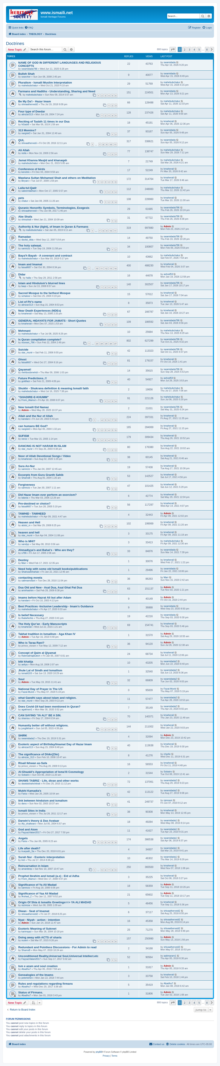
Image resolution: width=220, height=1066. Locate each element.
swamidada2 (170, 661)
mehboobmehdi (29, 372)
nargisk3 (26, 133)
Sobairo (25, 774)
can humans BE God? (33, 426)
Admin (167, 226)
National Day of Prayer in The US (40, 689)
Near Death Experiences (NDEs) (39, 310)
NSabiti (25, 124)
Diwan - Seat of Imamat (33, 911)
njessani (168, 800)
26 (111, 343)
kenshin (25, 172)
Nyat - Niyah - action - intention (39, 919)
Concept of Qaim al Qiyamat (37, 652)
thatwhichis (27, 618)
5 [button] (199, 49)
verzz (24, 438)
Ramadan (24, 236)
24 (102, 343)
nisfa (23, 153)
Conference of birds (31, 169)
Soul (21, 679)
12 (106, 268)
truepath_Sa (27, 851)
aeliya (24, 664)
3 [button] (189, 49)
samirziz (25, 248)
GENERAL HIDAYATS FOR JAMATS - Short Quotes (52, 320)
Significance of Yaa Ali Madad (38, 893)
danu (24, 803)
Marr (23, 563)
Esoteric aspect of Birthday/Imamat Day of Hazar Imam (55, 744)
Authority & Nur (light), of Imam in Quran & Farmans (53, 226)
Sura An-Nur (26, 466)
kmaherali (169, 121)
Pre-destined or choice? (34, 503)
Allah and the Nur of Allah (35, 416)
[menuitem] (28, 27)
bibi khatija (25, 661)
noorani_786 (28, 342)
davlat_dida (27, 239)
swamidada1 (170, 820)
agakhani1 (26, 709)
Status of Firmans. (30, 992)
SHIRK (22, 735)
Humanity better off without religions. (43, 725)
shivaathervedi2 (29, 104)
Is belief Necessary (31, 615)
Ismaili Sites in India (31, 810)
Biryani (25, 180)
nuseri (24, 940)
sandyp (25, 544)
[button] (173, 49)
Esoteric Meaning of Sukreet (37, 928)
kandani (25, 419)
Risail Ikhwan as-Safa (32, 763)
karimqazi (26, 931)
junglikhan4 (27, 728)
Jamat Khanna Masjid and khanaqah (42, 160)
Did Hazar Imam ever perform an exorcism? (47, 494)
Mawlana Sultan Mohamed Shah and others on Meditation (57, 177)
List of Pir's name (30, 301)
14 (115, 268)
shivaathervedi (29, 143)
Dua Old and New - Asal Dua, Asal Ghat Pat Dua (50, 587)
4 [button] (194, 49)
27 (115, 343)
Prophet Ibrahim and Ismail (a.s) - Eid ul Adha (48, 876)
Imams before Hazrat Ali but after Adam (44, 597)
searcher (26, 76)
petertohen (27, 977)
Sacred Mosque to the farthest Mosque (44, 293)
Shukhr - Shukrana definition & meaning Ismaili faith (53, 388)
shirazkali (26, 219)
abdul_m (26, 525)
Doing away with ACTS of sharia (39, 937)
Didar (22, 274)
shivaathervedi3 (172, 947)
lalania (24, 497)
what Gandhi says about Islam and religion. (47, 697)
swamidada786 (29, 68)
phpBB (99, 1052)
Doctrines (15, 43)
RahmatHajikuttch (30, 655)
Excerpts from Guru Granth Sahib (40, 474)
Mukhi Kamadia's (29, 790)
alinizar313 (27, 114)
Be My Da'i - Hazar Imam (34, 101)
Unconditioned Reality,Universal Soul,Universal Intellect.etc (58, 956)
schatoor (26, 296)
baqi (23, 286)
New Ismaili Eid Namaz (33, 407)
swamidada (170, 62)
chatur (24, 201)
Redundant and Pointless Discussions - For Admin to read (57, 947)
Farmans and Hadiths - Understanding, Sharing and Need (56, 91)
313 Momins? (27, 130)
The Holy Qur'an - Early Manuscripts (42, 624)
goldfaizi (25, 381)
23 (97, 343)
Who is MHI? (26, 541)
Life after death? (29, 848)
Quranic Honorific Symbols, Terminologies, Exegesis (53, 207)
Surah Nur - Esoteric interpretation (41, 857)
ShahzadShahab (30, 571)
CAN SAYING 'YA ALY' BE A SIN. (39, 715)
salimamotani (28, 580)
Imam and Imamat (30, 264)
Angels (23, 838)
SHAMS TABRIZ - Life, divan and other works (48, 780)
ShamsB (26, 477)
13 (111, 268)
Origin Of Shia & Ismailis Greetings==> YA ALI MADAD (54, 902)
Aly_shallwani (28, 823)
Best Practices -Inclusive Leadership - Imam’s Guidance (55, 606)
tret (23, 860)
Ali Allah (23, 150)
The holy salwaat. (30, 245)
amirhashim (27, 590)
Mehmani (24, 330)
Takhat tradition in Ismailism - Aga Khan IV (46, 634)
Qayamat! (24, 369)
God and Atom (28, 829)
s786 (24, 553)
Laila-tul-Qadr (27, 188)
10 (111, 144)
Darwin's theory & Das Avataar (38, 820)
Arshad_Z (26, 896)
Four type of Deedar (31, 111)
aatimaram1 (170, 955)
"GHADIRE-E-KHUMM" (33, 397)
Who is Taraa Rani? (31, 642)
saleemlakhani (29, 191)
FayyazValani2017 (31, 832)
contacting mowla (30, 577)
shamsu (25, 718)
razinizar (26, 905)
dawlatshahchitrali (30, 783)
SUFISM (23, 435)
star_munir (27, 352)
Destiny (23, 560)
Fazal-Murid (27, 692)
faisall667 (26, 267)
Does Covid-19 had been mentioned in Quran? (49, 706)
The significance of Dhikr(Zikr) (38, 754)
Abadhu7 (26, 969)
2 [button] (184, 49)
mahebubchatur (29, 85)
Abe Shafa (25, 216)
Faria (24, 793)
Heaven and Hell (29, 522)
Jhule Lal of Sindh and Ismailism (40, 670)
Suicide (23, 349)
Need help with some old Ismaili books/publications (53, 568)
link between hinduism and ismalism (42, 800)
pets (21, 198)
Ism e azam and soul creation (38, 966)
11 (115, 144)
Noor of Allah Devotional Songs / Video (44, 456)
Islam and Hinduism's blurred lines (41, 283)
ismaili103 (26, 673)
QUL (21, 140)
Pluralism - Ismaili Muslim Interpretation (45, 82)
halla (28, 277)
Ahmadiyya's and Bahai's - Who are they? (46, 550)
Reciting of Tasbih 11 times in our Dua (44, 121)
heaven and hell (29, 532)
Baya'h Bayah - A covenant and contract (45, 255)
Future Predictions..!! (32, 378)
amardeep (26, 868)
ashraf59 (168, 274)
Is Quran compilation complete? (39, 339)
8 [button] (207, 49)
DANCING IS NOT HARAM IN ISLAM (42, 446)
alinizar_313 (27, 757)
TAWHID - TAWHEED (32, 513)
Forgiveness (26, 484)
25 (106, 343)
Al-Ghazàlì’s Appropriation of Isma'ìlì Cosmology (51, 771)
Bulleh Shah (26, 73)
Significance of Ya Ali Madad (37, 884)
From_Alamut (28, 400)
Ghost (22, 359)
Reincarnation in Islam (33, 865)
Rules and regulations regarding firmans (45, 983)
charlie (167, 754)
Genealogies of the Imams (35, 974)
